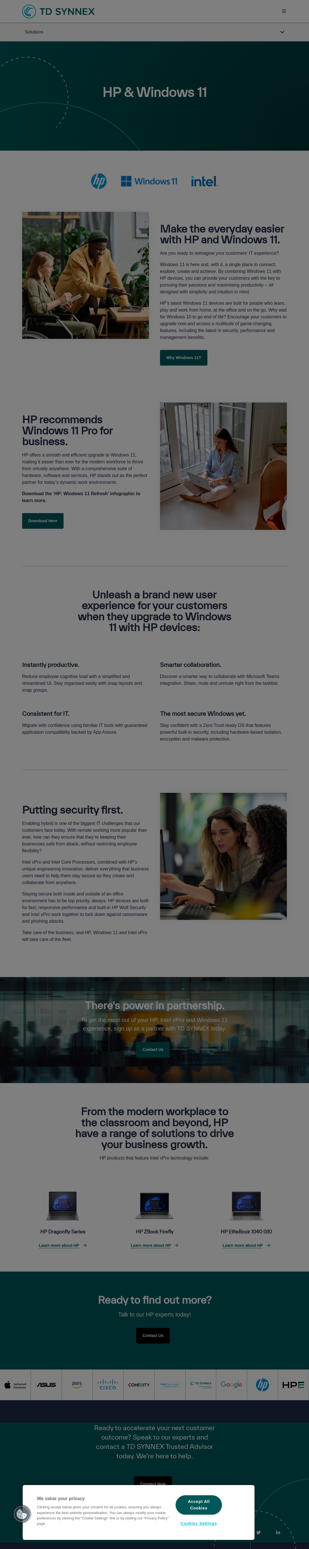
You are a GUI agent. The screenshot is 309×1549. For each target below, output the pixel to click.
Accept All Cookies (199, 1504)
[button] (22, 1514)
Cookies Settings (199, 1523)
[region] (139, 1512)
